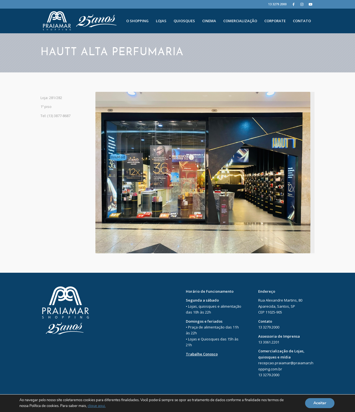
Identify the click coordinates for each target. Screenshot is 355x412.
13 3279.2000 (277, 4)
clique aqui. (97, 406)
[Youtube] (310, 4)
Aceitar (319, 403)
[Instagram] (302, 4)
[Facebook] (294, 4)
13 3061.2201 (268, 342)
